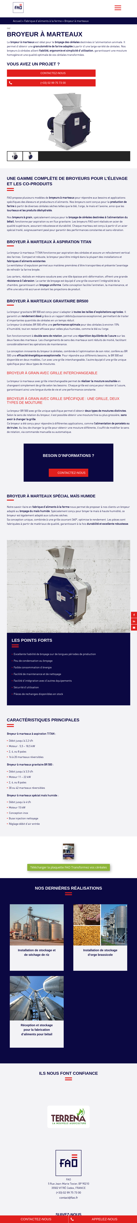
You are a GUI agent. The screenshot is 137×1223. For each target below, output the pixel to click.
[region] (68, 126)
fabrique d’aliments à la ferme (50, 506)
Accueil (17, 21)
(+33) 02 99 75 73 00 (53, 82)
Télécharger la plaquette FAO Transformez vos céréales (68, 867)
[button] (15, 156)
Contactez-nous (53, 73)
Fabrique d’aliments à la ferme (43, 21)
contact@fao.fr (68, 1197)
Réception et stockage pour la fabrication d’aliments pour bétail (37, 1029)
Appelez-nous (104, 1219)
